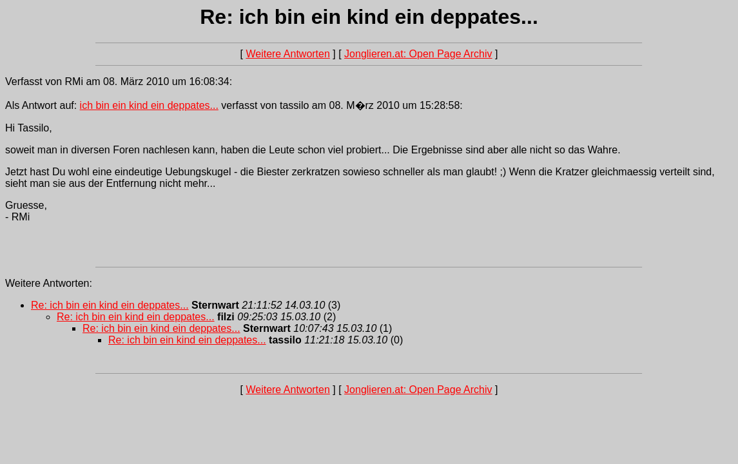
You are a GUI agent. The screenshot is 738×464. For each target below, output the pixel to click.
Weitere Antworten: (48, 283)
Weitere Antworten (287, 53)
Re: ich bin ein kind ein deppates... (110, 305)
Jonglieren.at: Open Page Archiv (418, 53)
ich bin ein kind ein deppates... (149, 105)
